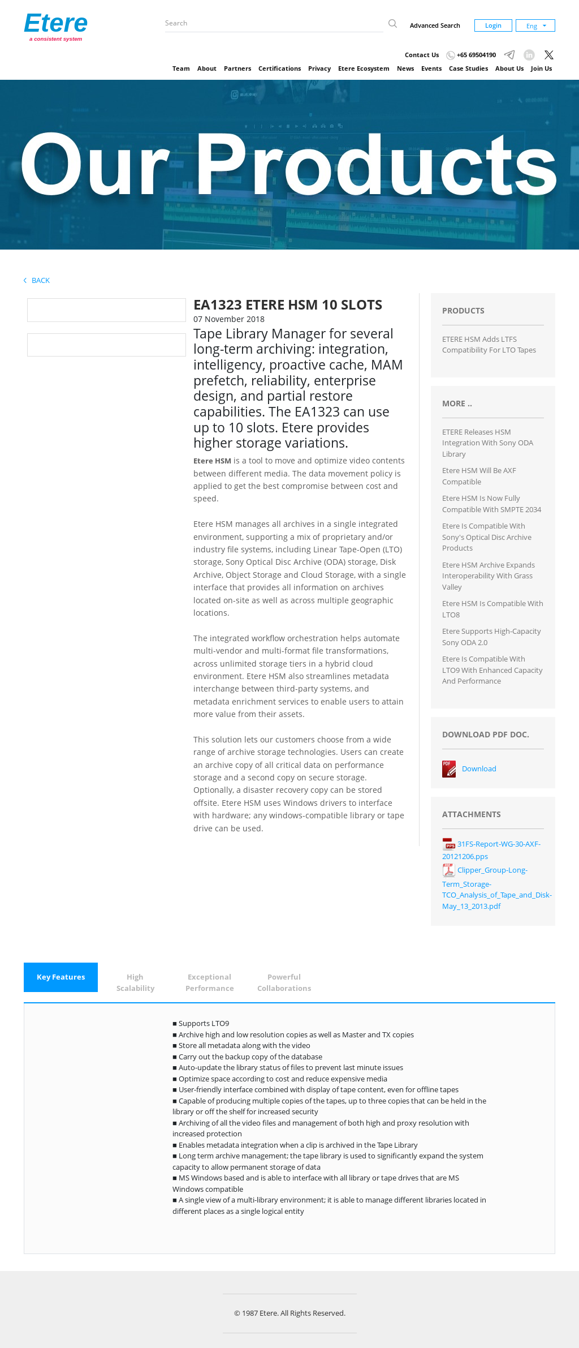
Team (181, 68)
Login (493, 25)
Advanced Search (435, 25)
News (405, 68)
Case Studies (468, 68)
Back (37, 280)
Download (479, 768)
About (207, 68)
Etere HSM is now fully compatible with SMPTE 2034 (491, 503)
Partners (237, 68)
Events (431, 68)
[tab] (61, 977)
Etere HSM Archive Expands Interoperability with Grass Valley (488, 576)
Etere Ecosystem (364, 68)
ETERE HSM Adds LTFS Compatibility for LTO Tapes (489, 344)
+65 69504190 (471, 54)
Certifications (279, 68)
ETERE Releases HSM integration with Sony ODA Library (487, 443)
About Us (509, 68)
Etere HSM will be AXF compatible (479, 476)
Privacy (319, 68)
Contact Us (422, 54)
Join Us (541, 68)
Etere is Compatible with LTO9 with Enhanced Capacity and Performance (492, 670)
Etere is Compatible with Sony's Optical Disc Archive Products (487, 537)
